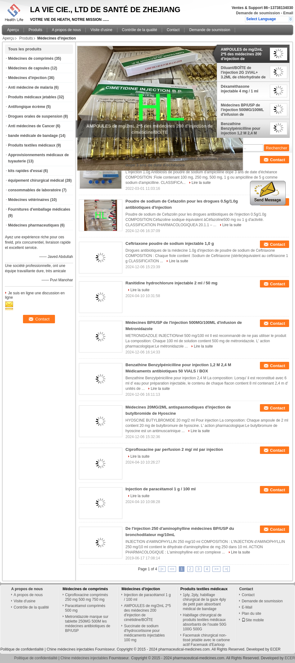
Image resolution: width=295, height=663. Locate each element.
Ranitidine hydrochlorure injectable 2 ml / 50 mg (171, 283)
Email (288, 13)
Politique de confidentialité (21, 649)
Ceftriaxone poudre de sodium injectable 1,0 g (169, 243)
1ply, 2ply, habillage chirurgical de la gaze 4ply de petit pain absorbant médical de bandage (204, 602)
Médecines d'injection (27, 78)
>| (226, 569)
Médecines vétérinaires (28, 200)
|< (162, 569)
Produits (35, 30)
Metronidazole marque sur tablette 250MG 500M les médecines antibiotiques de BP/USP (87, 623)
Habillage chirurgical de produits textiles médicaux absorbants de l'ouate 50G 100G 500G (204, 622)
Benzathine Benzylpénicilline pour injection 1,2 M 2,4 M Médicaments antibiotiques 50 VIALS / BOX (242, 128)
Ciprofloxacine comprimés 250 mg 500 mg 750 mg (86, 597)
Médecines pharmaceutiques (33, 225)
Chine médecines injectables (70, 649)
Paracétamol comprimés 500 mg (85, 608)
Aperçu (13, 30)
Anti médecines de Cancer (31, 126)
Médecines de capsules (28, 68)
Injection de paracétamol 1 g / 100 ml (160, 489)
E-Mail (247, 607)
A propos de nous (66, 30)
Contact (173, 30)
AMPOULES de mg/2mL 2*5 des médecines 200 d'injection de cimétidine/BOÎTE (241, 54)
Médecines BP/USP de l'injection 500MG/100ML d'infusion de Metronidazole (242, 110)
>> (216, 569)
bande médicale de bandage (33, 135)
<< (172, 569)
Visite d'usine (101, 30)
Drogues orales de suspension (35, 116)
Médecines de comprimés (30, 58)
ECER (275, 649)
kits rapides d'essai (25, 171)
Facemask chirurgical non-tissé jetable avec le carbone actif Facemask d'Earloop (206, 640)
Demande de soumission (258, 13)
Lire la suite (201, 182)
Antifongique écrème (26, 107)
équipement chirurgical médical (36, 180)
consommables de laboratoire (34, 190)
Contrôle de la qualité (139, 30)
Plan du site (251, 613)
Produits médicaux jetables (32, 97)
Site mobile (253, 620)
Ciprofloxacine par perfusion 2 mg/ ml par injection (174, 449)
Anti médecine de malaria (30, 87)
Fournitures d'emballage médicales (39, 209)
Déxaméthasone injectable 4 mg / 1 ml (239, 88)
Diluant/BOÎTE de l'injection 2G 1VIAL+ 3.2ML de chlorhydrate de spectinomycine (243, 72)
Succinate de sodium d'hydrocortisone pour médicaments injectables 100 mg (144, 633)
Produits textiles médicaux (31, 145)
